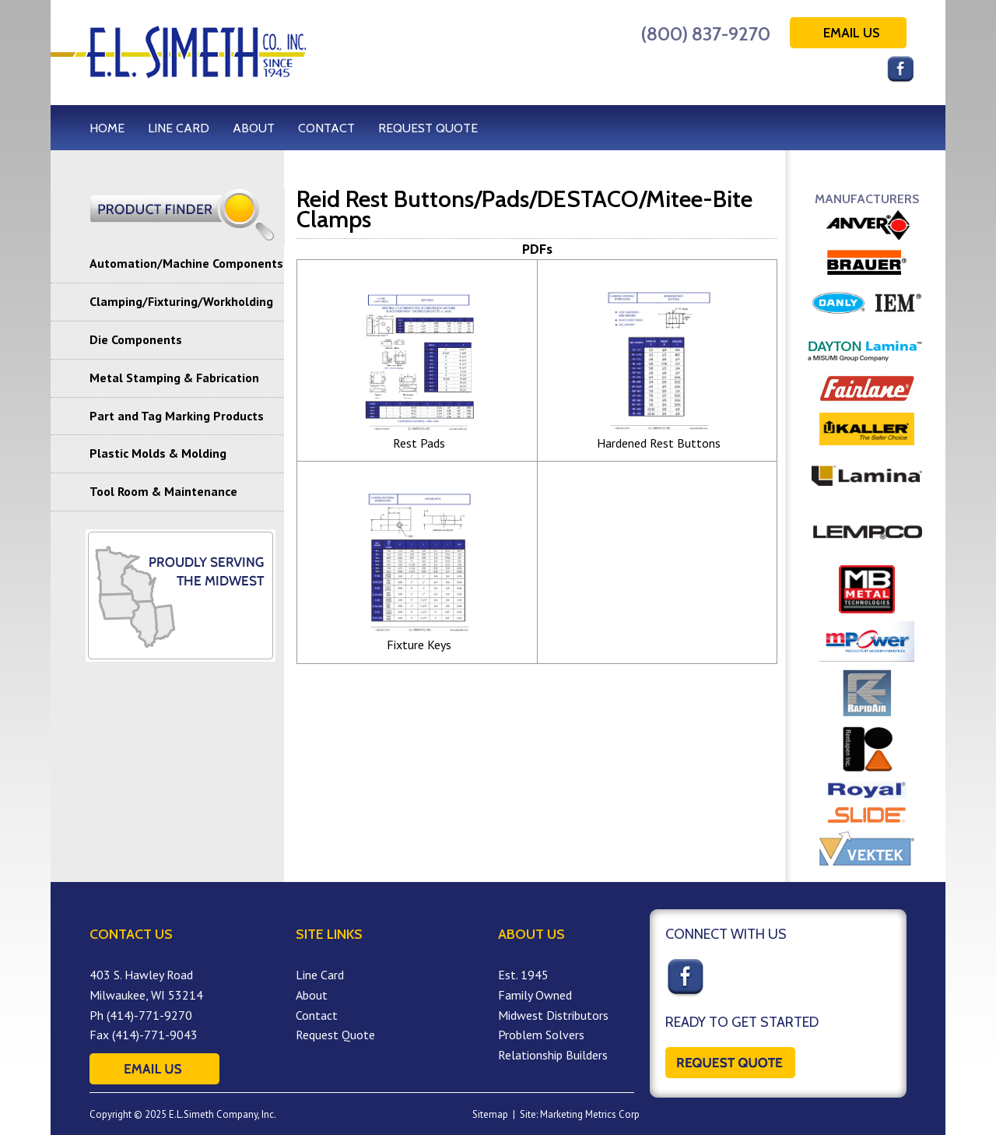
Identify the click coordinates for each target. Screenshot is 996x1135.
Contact (317, 1015)
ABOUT (254, 128)
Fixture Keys (419, 644)
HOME (106, 128)
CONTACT (326, 128)
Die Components (135, 339)
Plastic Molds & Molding (157, 453)
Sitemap (490, 1114)
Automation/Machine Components (186, 263)
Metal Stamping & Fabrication (174, 377)
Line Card (320, 974)
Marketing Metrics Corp (590, 1114)
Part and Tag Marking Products (176, 415)
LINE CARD (178, 128)
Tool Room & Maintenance (163, 491)
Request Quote (335, 1034)
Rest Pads (419, 443)
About (312, 995)
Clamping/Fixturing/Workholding (181, 301)
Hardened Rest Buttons (659, 443)
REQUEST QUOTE (428, 128)
